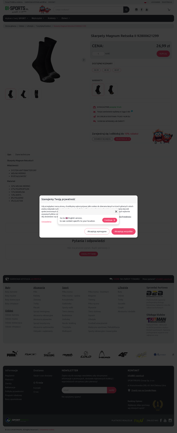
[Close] (116, 211)
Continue (109, 220)
